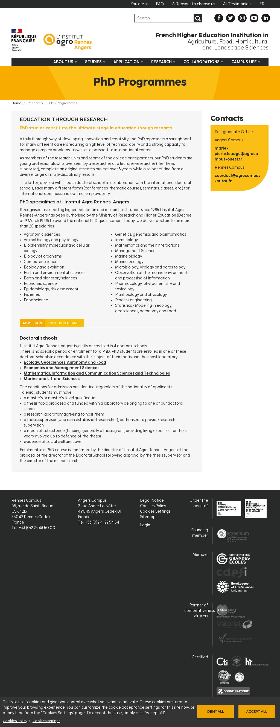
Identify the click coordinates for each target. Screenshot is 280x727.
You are (139, 4)
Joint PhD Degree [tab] (64, 323)
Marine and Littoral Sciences (52, 378)
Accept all (256, 712)
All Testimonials (237, 4)
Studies (95, 62)
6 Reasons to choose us (193, 4)
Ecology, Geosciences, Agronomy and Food (65, 362)
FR (261, 4)
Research (163, 62)
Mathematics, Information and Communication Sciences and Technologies (97, 373)
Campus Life (245, 62)
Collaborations (203, 62)
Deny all (215, 712)
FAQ (160, 4)
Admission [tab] (32, 323)
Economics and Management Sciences (61, 368)
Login (145, 525)
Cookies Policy (15, 721)
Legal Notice (152, 500)
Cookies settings (46, 721)
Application (128, 62)
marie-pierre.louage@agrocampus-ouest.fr (236, 154)
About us (65, 62)
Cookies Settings (155, 511)
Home (16, 103)
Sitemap (148, 517)
